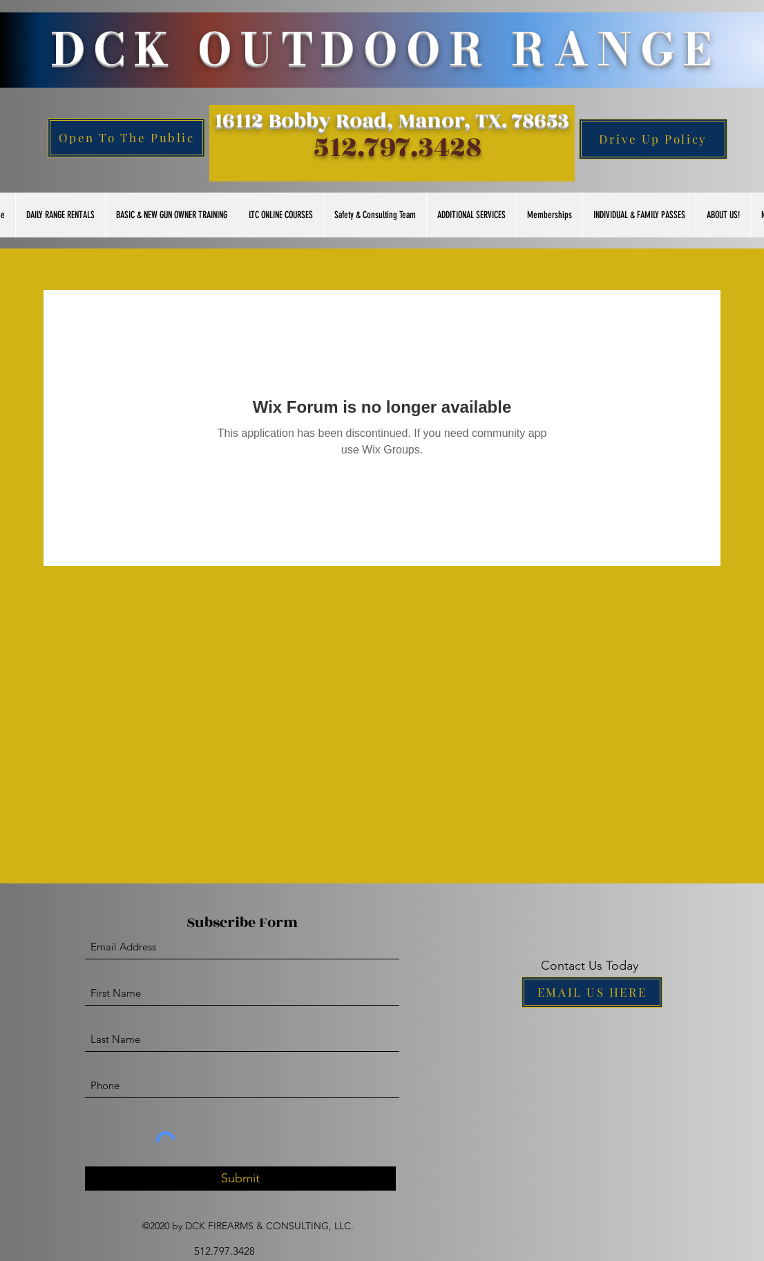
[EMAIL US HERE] (592, 992)
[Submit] (240, 1178)
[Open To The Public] (126, 137)
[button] (60, 215)
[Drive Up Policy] (653, 139)
